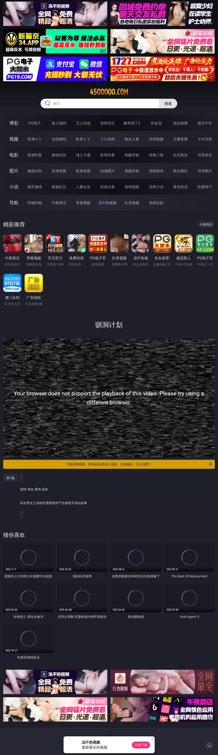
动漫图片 (107, 170)
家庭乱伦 (59, 186)
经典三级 (156, 154)
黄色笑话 (180, 186)
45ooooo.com (109, 91)
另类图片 (204, 170)
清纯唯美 (156, 170)
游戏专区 (107, 123)
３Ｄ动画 (107, 138)
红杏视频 (132, 202)
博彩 (13, 123)
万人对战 (83, 123)
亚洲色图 (59, 170)
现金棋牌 (180, 123)
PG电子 (34, 123)
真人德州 (59, 123)
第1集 (10, 478)
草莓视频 (83, 202)
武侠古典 (107, 186)
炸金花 (156, 123)
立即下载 (141, 745)
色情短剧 (156, 202)
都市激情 (34, 186)
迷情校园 (132, 186)
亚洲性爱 (34, 154)
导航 (13, 202)
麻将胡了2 (131, 123)
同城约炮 (34, 202)
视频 (13, 139)
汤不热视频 (107, 202)
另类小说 (156, 186)
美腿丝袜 (132, 170)
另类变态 (204, 154)
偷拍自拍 (59, 154)
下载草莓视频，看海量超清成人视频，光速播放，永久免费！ (139, 464)
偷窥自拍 (34, 170)
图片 (13, 171)
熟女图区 (180, 170)
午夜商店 (59, 202)
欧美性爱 (107, 154)
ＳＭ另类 (204, 138)
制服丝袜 (132, 154)
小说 (13, 187)
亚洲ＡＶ (34, 138)
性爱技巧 (204, 186)
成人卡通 (83, 154)
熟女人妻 (132, 138)
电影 (13, 155)
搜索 (168, 103)
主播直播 (180, 138)
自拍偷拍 (59, 138)
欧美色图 (83, 170)
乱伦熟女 (180, 154)
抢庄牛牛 (204, 123)
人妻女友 (83, 186)
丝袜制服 (156, 138)
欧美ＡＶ (83, 138)
